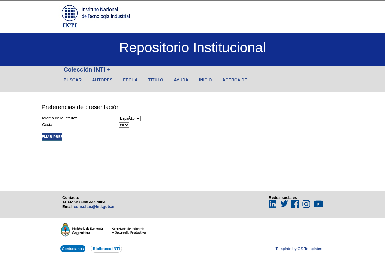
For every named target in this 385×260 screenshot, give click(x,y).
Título (156, 80)
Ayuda (181, 80)
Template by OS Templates (299, 248)
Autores (102, 80)
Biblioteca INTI (106, 248)
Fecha (130, 80)
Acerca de (234, 80)
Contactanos (73, 248)
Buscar (72, 80)
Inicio (205, 80)
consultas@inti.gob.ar (94, 206)
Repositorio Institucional (192, 47)
